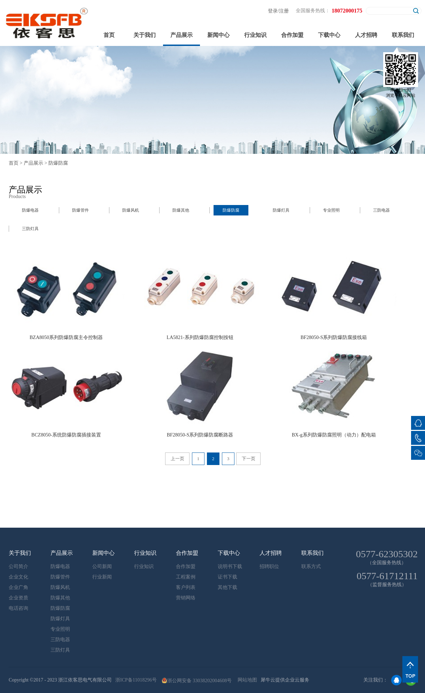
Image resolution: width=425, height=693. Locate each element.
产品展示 (33, 163)
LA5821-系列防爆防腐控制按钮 (200, 337)
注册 (284, 11)
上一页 (177, 458)
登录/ (273, 11)
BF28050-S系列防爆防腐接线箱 (334, 337)
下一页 (248, 458)
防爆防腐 (58, 163)
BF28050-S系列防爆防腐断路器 (200, 435)
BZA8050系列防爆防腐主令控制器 (66, 337)
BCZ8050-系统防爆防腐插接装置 (66, 435)
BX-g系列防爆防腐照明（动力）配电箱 (334, 435)
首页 (109, 35)
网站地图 (246, 680)
